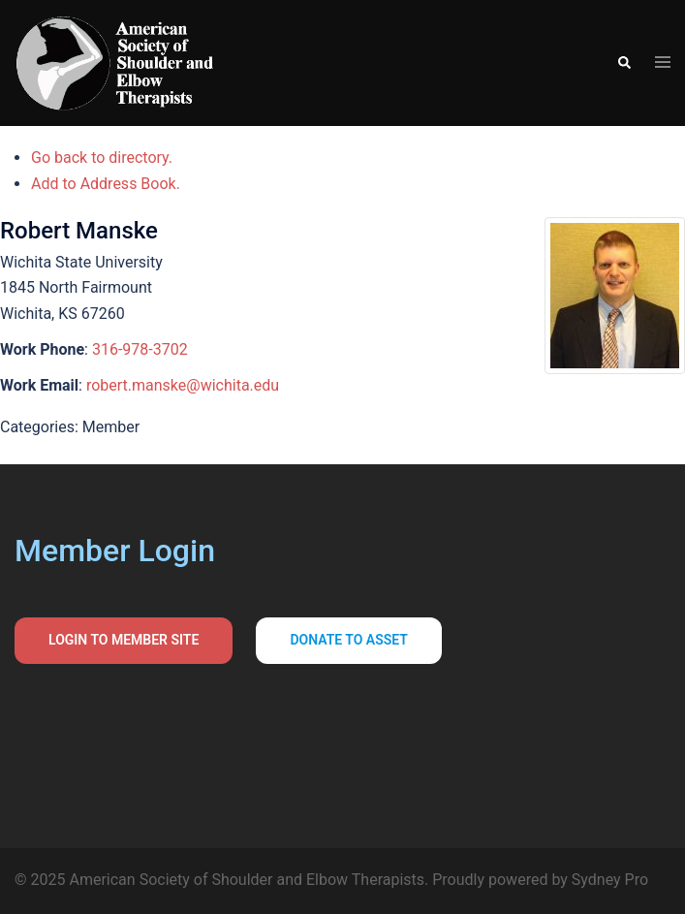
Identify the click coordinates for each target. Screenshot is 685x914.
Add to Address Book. (105, 183)
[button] (623, 63)
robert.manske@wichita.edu (182, 385)
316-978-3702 (140, 349)
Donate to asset (349, 639)
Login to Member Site (123, 639)
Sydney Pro (610, 879)
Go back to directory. (101, 157)
